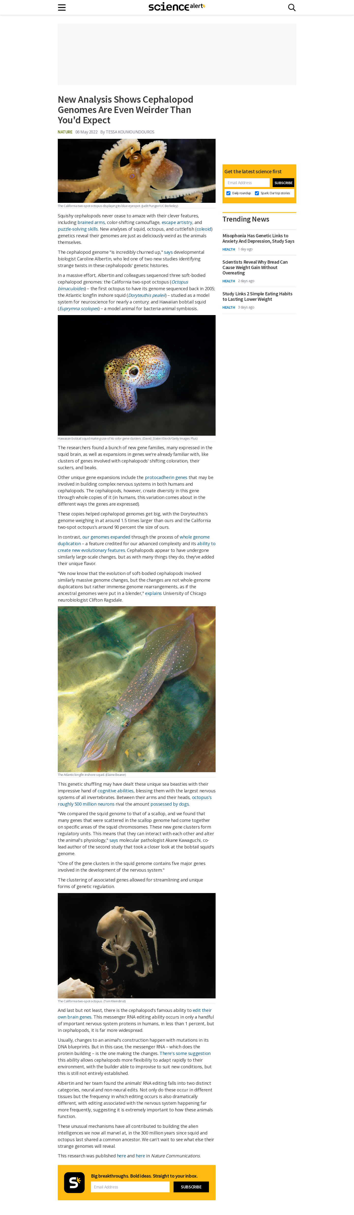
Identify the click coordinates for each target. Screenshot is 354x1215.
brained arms (91, 222)
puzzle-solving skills (78, 229)
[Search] (292, 7)
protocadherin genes (166, 477)
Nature (65, 132)
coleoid (204, 229)
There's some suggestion (185, 1053)
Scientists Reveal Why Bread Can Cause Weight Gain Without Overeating (255, 267)
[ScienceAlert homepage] (177, 7)
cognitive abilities (115, 791)
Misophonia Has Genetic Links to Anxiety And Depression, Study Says (258, 238)
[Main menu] (62, 7)
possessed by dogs (169, 804)
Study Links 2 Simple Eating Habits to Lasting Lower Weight (257, 296)
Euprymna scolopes (78, 308)
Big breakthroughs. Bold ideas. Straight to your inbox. (144, 1176)
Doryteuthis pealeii (146, 295)
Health (228, 249)
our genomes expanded (106, 537)
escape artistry (177, 222)
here (121, 1156)
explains (153, 593)
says (168, 252)
